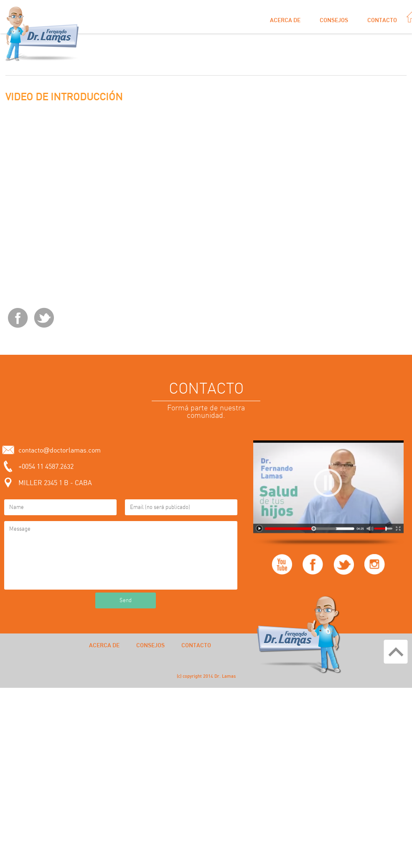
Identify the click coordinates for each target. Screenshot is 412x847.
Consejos (334, 20)
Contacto (382, 20)
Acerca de (285, 20)
